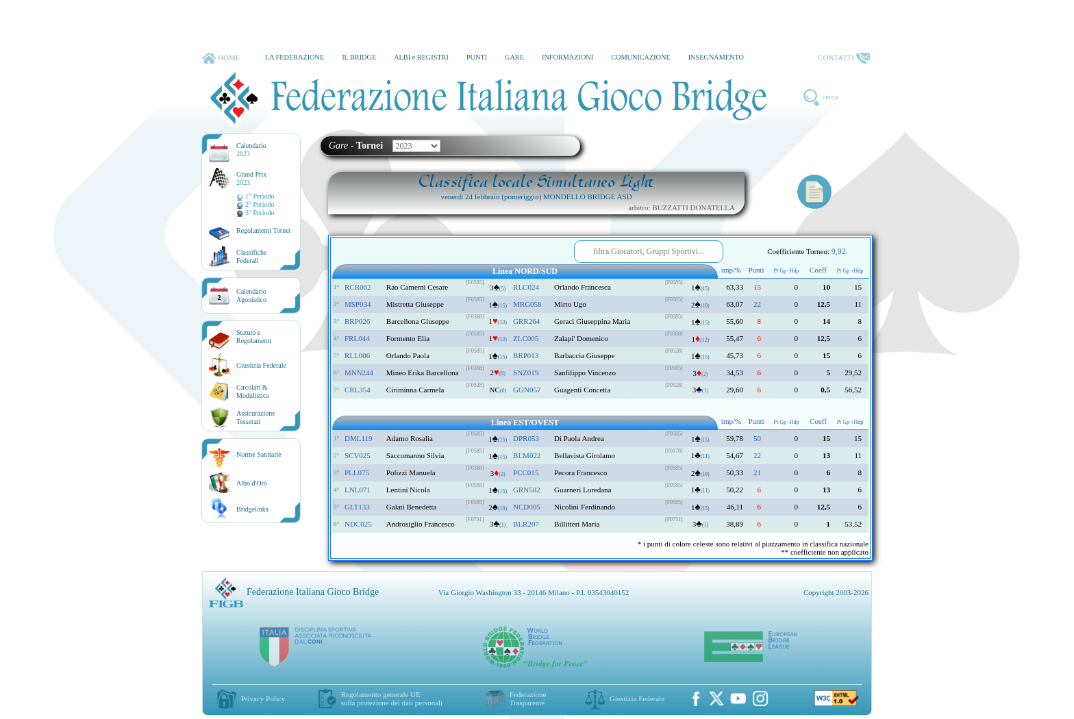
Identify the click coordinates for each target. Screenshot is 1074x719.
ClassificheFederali (251, 256)
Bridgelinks (252, 509)
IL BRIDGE (359, 57)
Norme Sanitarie (259, 454)
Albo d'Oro (251, 483)
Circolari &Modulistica (252, 391)
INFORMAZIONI (567, 57)
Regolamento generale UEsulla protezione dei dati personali (391, 698)
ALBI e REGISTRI (421, 57)
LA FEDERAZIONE (294, 57)
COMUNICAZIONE (641, 57)
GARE (514, 57)
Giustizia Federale (261, 365)
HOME (221, 58)
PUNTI (476, 57)
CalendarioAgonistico (251, 295)
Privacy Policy (263, 698)
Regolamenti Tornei (263, 230)
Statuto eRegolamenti (253, 336)
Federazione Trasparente (528, 698)
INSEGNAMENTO (716, 57)
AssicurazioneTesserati (255, 417)
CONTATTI (844, 58)
